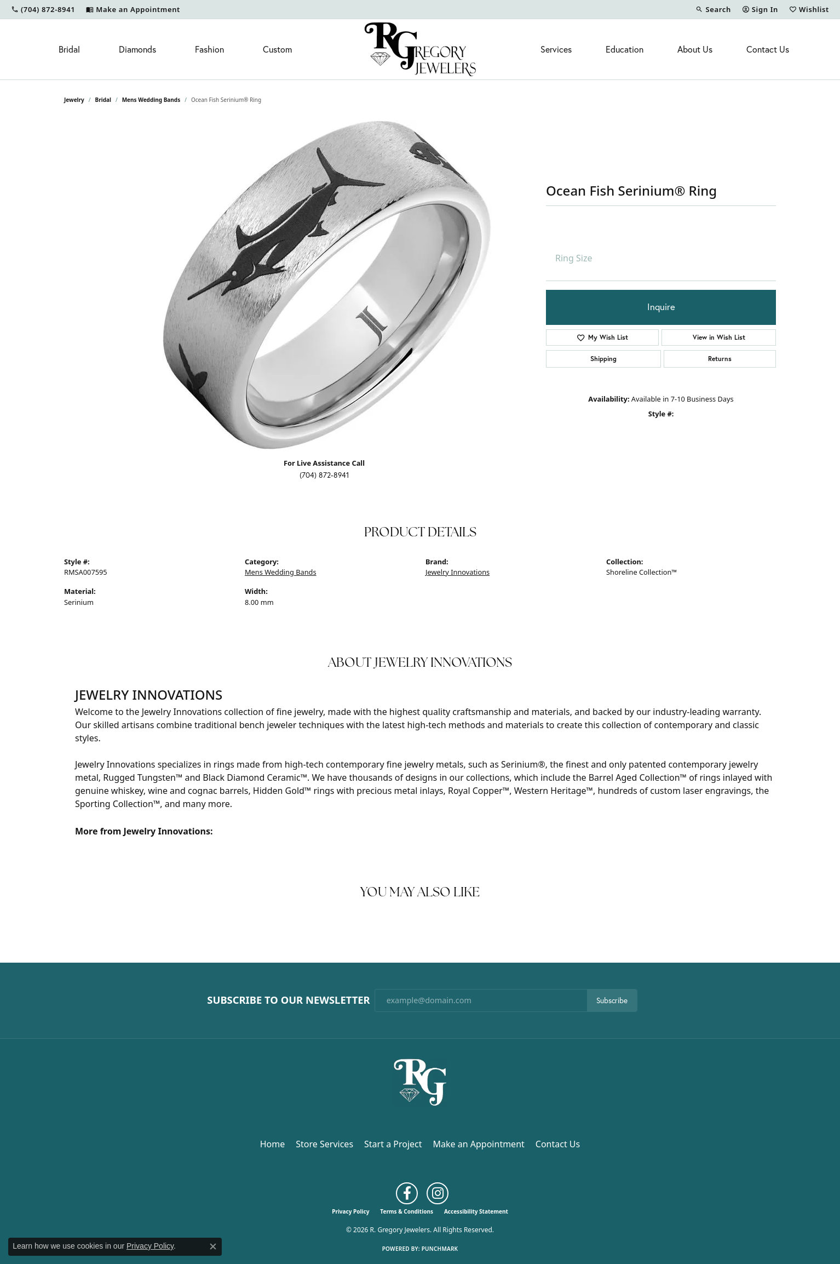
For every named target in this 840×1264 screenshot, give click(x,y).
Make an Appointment (479, 1144)
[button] (712, 9)
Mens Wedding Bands (151, 100)
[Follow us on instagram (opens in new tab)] (437, 1193)
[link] (43, 9)
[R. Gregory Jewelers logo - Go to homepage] (420, 49)
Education (624, 49)
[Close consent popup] (213, 1246)
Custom (277, 49)
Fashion (209, 49)
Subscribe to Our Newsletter (288, 1000)
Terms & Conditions (406, 1211)
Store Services (324, 1144)
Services (556, 49)
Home (272, 1144)
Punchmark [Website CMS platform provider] (440, 1248)
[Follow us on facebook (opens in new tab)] (407, 1193)
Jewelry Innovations (457, 572)
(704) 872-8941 (324, 475)
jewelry (74, 100)
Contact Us (767, 49)
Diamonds (137, 49)
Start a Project (393, 1144)
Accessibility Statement (476, 1211)
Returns (720, 358)
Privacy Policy (350, 1211)
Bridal (69, 49)
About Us (694, 49)
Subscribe (612, 1000)
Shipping (603, 358)
